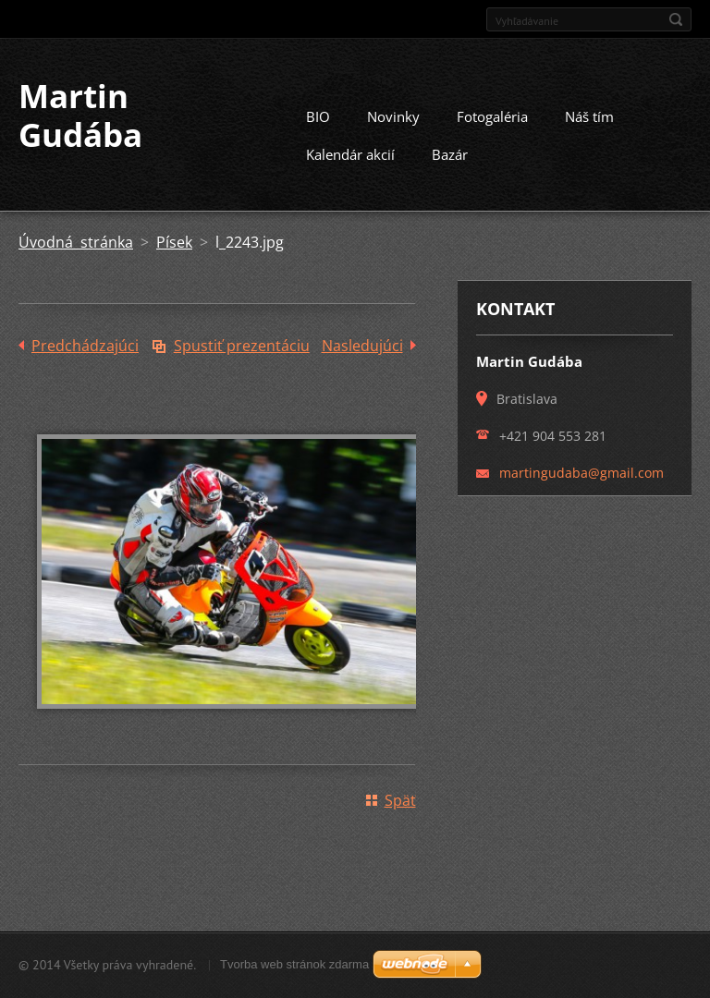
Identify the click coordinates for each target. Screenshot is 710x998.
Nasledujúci (362, 345)
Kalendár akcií (350, 154)
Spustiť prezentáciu (242, 345)
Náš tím (589, 116)
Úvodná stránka (75, 242)
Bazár (450, 154)
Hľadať (676, 19)
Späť (400, 800)
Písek (174, 242)
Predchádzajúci (85, 345)
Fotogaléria (492, 116)
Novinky (393, 116)
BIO (318, 116)
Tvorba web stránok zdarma (294, 964)
